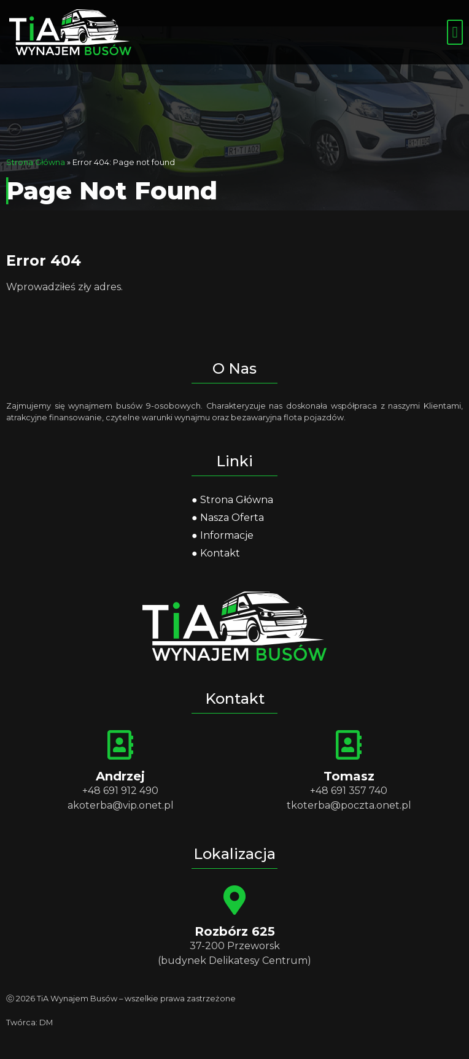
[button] (455, 32)
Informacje (227, 535)
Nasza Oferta (232, 517)
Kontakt (220, 553)
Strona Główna (35, 162)
